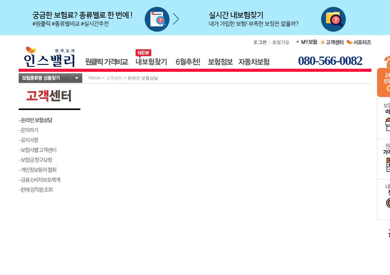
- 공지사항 (28, 140)
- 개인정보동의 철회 (37, 169)
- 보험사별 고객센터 (37, 150)
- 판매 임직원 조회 (36, 189)
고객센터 (114, 78)
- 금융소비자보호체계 (39, 179)
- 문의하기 (28, 130)
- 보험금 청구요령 (35, 159)
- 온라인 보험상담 (35, 120)
